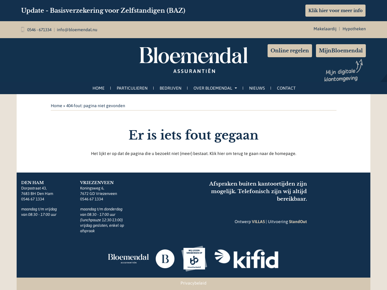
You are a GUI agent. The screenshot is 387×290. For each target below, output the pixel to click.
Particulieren (132, 88)
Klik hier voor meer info (335, 10)
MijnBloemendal (341, 51)
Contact (286, 88)
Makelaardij (325, 28)
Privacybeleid (193, 283)
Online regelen (290, 51)
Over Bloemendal (215, 88)
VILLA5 (258, 221)
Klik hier (217, 153)
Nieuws (257, 88)
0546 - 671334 (36, 29)
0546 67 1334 (32, 199)
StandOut (298, 221)
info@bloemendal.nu (77, 29)
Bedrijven (170, 88)
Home (99, 88)
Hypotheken (354, 28)
